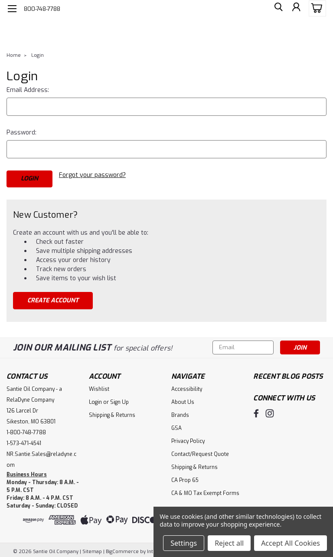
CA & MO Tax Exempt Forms (205, 490)
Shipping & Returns (112, 412)
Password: (21, 132)
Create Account (52, 297)
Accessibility (186, 386)
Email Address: (28, 90)
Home (14, 55)
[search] (276, 8)
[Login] (295, 8)
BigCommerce (122, 548)
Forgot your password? (92, 175)
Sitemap (92, 548)
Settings (183, 543)
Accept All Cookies (290, 543)
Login (37, 55)
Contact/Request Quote (200, 451)
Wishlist (99, 386)
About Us (182, 399)
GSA (176, 425)
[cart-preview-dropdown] (315, 8)
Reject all (229, 543)
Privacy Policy (188, 438)
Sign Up (119, 399)
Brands (180, 412)
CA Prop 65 (185, 477)
